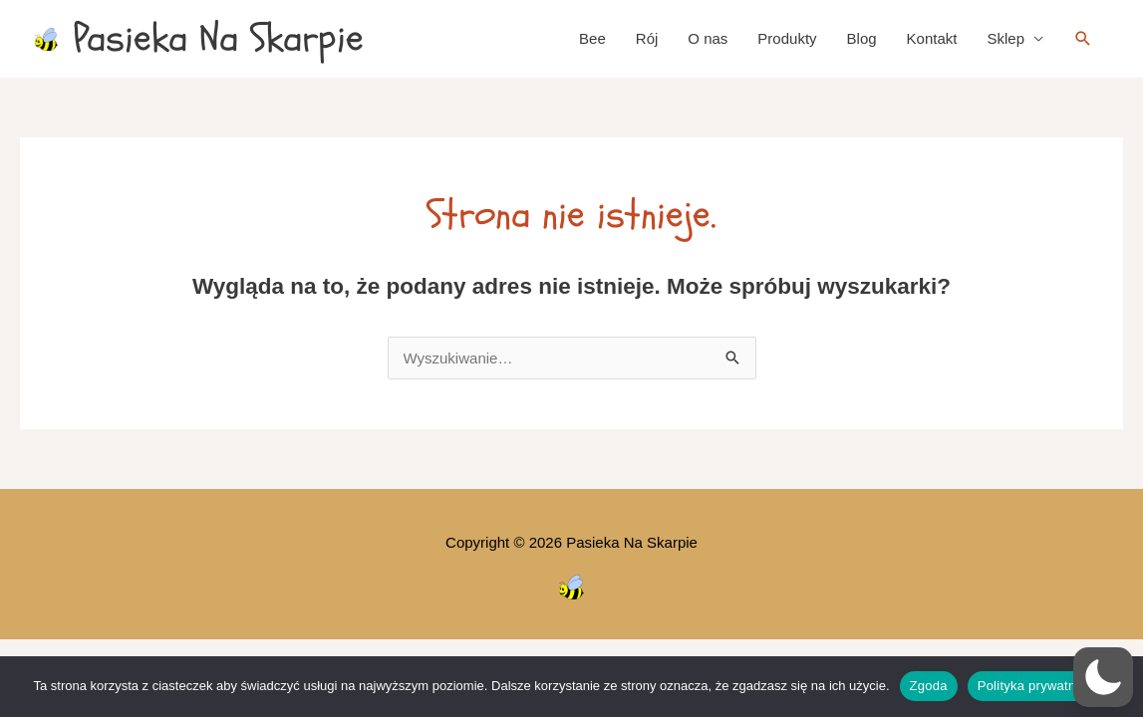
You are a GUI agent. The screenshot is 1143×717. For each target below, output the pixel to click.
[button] (1083, 39)
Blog (862, 38)
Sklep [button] (1005, 38)
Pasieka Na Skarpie (218, 38)
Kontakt (932, 38)
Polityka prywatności (1039, 685)
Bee (592, 38)
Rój (647, 38)
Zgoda (929, 685)
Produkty (786, 38)
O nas (707, 38)
